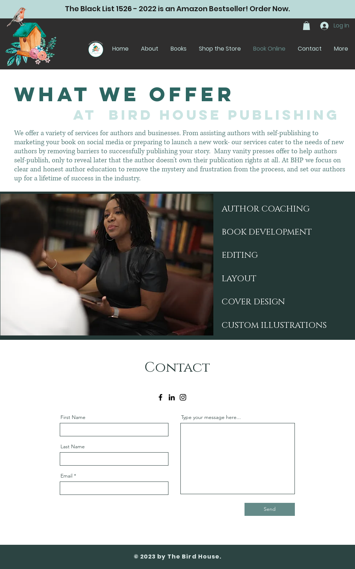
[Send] (270, 509)
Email (66, 475)
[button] (306, 25)
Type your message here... (211, 417)
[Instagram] (183, 397)
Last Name (72, 446)
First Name (72, 417)
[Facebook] (160, 397)
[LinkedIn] (171, 397)
